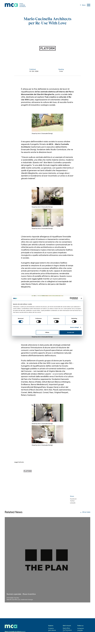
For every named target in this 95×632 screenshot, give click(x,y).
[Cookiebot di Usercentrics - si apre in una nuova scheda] (71, 298)
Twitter (72, 501)
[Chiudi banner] (81, 298)
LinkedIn (72, 503)
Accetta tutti (70, 332)
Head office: (66, 628)
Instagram (80, 628)
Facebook (73, 499)
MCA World (52, 630)
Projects (51, 628)
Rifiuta (47, 332)
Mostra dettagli (74, 327)
